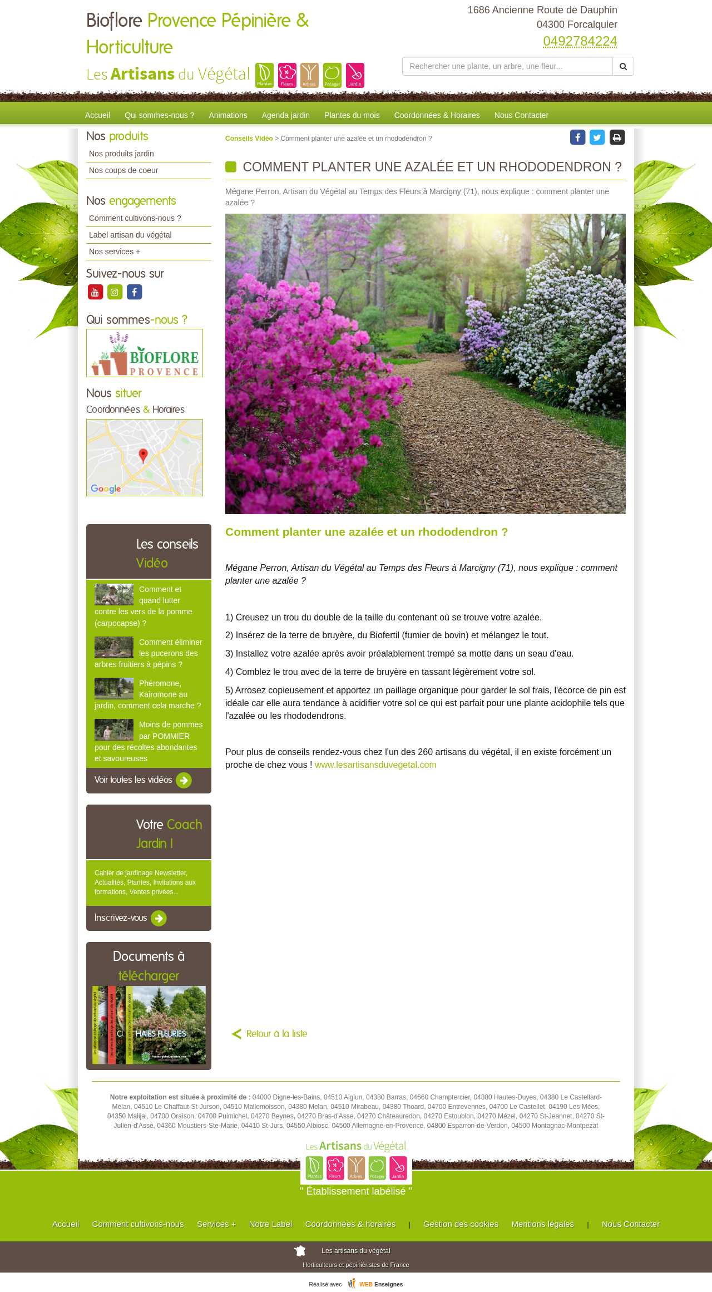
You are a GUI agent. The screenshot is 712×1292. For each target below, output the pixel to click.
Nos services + (114, 251)
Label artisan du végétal (130, 234)
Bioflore (197, 34)
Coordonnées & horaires (350, 1224)
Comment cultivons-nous (138, 1224)
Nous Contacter (521, 115)
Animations (228, 115)
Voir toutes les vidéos (144, 780)
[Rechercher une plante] (507, 66)
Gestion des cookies (460, 1224)
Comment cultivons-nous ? (135, 218)
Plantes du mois (352, 115)
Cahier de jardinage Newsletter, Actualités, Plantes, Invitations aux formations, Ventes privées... (145, 882)
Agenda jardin (286, 115)
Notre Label (271, 1224)
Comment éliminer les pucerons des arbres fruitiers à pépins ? (148, 653)
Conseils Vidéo (250, 138)
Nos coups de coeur (124, 170)
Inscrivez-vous (132, 918)
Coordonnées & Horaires (437, 115)
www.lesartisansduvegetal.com (376, 765)
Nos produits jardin (121, 153)
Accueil (97, 115)
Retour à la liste (277, 1034)
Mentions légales (543, 1224)
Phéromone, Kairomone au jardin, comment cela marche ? (148, 694)
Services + (216, 1224)
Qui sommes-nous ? (159, 115)
